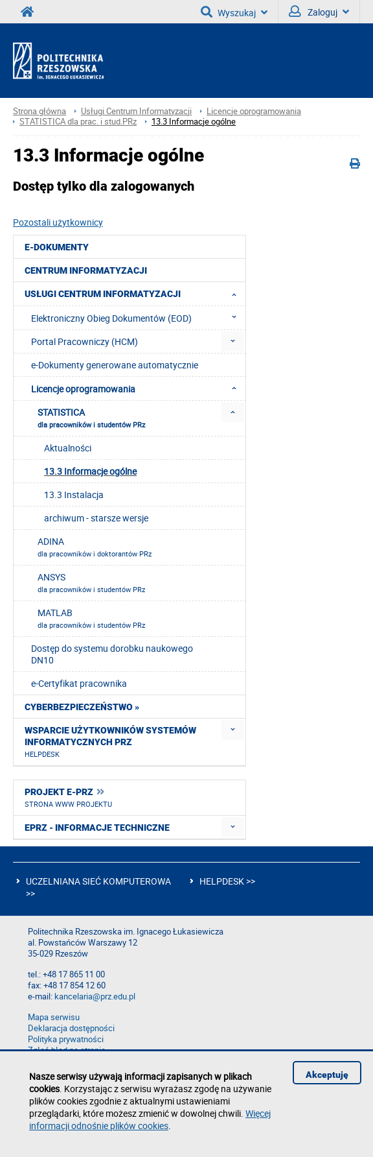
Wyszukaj (234, 11)
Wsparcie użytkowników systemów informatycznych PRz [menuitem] (110, 742)
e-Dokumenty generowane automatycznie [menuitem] (114, 365)
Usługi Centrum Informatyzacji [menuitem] (134, 293)
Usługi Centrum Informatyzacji (136, 111)
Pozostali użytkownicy (58, 222)
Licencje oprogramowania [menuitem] (137, 388)
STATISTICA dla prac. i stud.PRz (78, 121)
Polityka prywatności (66, 1039)
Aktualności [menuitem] (67, 448)
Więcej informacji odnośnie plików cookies (150, 1119)
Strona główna (39, 111)
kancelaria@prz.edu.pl (94, 996)
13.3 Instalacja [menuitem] (74, 494)
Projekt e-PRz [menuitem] (68, 798)
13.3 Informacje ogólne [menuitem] (90, 471)
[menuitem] (232, 341)
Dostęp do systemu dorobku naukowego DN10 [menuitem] (112, 654)
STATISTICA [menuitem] (91, 417)
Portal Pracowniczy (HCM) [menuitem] (84, 341)
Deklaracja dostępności (71, 1028)
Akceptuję (327, 1074)
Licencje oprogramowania (254, 111)
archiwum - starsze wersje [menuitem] (96, 518)
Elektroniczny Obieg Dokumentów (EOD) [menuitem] (137, 317)
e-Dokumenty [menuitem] (57, 247)
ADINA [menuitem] (95, 546)
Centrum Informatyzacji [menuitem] (86, 270)
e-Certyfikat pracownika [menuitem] (79, 683)
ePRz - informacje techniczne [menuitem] (97, 827)
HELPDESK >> (227, 881)
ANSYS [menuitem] (91, 582)
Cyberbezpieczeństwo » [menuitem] (82, 707)
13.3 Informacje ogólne (194, 121)
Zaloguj (319, 11)
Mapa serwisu (54, 1017)
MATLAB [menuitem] (91, 618)
